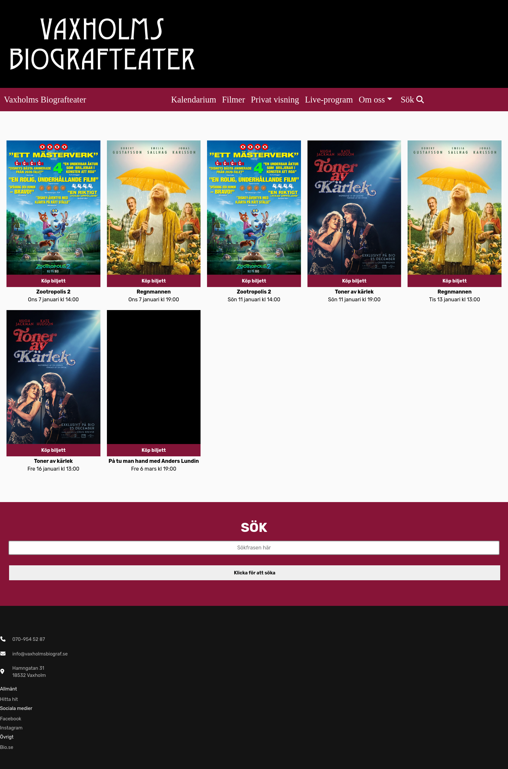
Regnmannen (154, 292)
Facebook (10, 719)
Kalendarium (193, 99)
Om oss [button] (372, 99)
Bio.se (6, 747)
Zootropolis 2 (53, 292)
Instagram (11, 728)
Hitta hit (9, 699)
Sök (412, 99)
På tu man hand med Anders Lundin (154, 461)
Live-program (329, 99)
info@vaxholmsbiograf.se (40, 654)
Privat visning (275, 99)
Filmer (233, 99)
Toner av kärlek (354, 292)
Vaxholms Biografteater (45, 99)
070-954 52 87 (28, 639)
